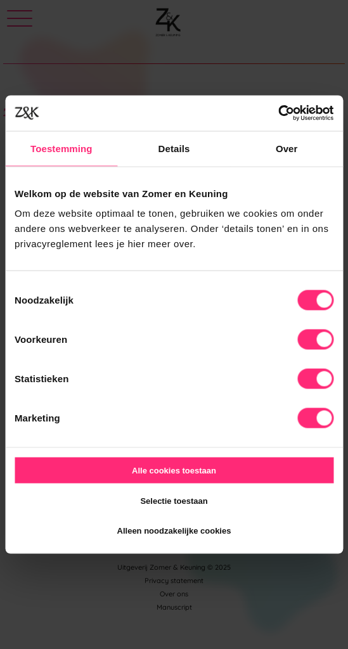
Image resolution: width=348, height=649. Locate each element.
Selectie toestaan (173, 500)
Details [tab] (174, 148)
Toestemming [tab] (61, 148)
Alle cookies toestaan (174, 470)
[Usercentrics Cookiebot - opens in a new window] (277, 113)
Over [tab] (287, 148)
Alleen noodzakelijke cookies (174, 531)
